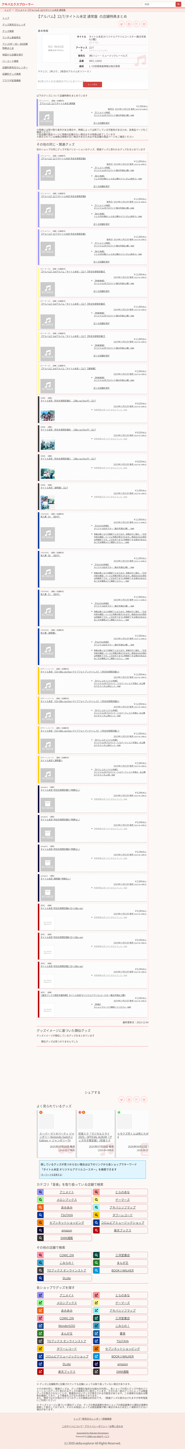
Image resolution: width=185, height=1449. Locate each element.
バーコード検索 (10, 61)
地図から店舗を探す (12, 54)
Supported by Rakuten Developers (93, 1432)
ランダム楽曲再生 (11, 37)
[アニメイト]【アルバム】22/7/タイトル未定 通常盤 (40, 10)
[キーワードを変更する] (51, 1174)
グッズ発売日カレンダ (13, 24)
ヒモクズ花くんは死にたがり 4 (134, 1135)
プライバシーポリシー (96, 1426)
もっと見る (92, 84)
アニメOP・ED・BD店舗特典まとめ (15, 46)
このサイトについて (72, 1426)
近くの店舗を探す (102, 123)
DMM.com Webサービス (98, 1436)
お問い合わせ (116, 1426)
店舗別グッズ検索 (11, 74)
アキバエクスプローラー (18, 4)
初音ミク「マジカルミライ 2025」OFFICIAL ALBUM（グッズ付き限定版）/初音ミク (95, 1137)
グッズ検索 (8, 31)
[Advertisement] (92, 1068)
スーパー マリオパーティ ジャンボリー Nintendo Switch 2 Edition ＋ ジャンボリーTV (56, 1137)
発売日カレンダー (91, 1418)
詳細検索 (107, 1418)
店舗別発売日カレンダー (15, 67)
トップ (7, 10)
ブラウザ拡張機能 (11, 80)
